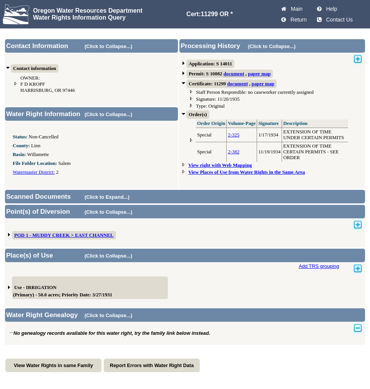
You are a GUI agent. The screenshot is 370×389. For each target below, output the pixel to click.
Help (330, 9)
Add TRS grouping (319, 266)
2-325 (233, 135)
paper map (259, 73)
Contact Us (338, 20)
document (234, 73)
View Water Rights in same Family (53, 365)
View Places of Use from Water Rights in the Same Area (246, 172)
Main (295, 9)
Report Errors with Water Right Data (152, 365)
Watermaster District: (34, 172)
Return (297, 20)
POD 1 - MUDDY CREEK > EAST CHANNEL (64, 235)
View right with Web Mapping (220, 165)
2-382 (233, 152)
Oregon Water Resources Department (88, 10)
